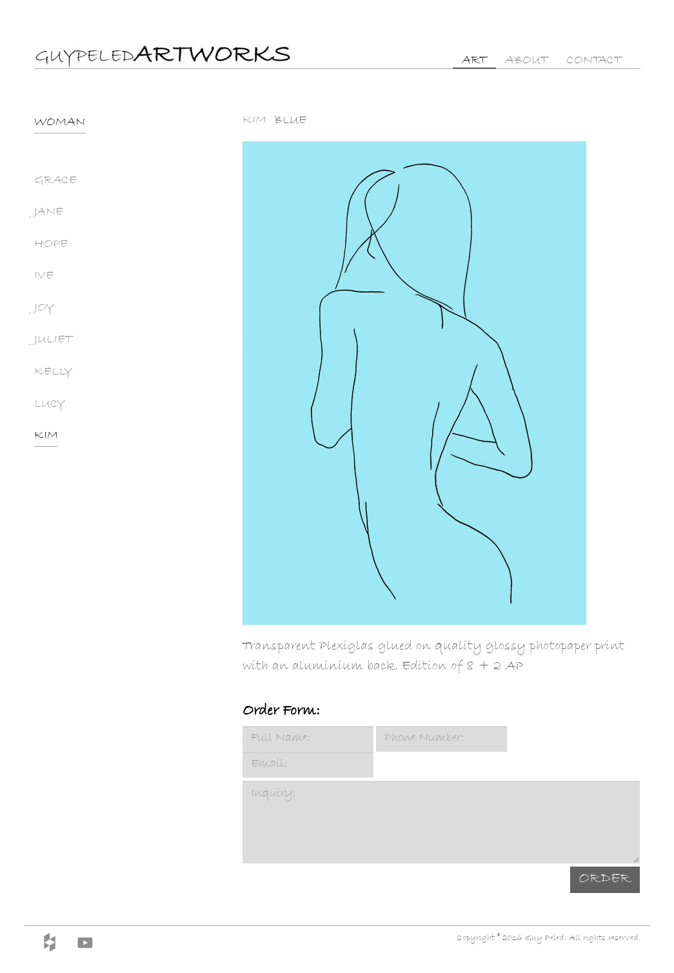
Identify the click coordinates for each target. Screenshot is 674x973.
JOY (44, 308)
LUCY (49, 404)
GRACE (55, 181)
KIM (46, 436)
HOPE (51, 245)
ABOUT (526, 61)
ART (474, 61)
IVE (44, 276)
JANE (48, 212)
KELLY (53, 372)
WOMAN (59, 123)
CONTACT (594, 61)
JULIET (53, 340)
